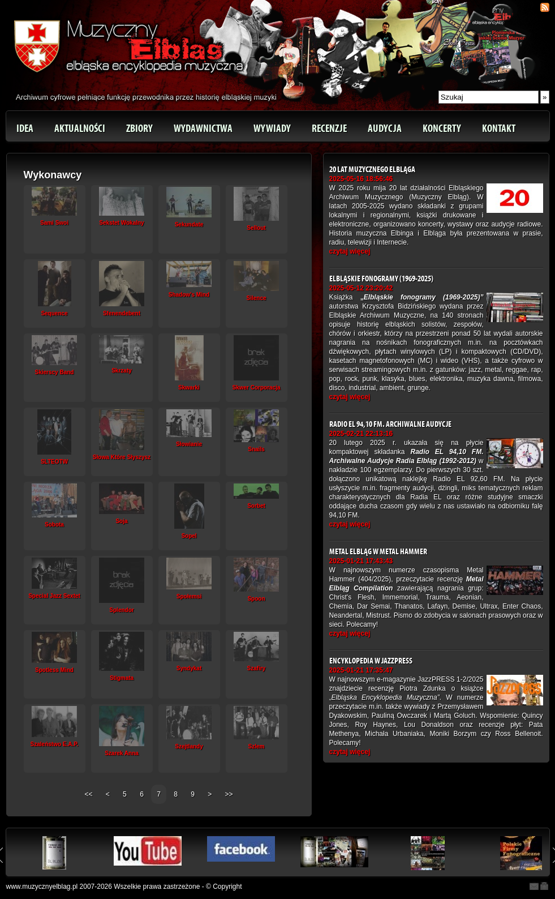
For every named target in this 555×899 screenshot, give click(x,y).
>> (229, 794)
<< (89, 794)
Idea (24, 128)
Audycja (385, 128)
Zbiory (139, 128)
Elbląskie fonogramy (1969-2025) (381, 279)
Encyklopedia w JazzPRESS (370, 661)
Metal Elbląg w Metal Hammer (378, 552)
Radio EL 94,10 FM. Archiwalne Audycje (390, 424)
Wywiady (272, 128)
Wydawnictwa (203, 128)
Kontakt (498, 128)
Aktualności (79, 128)
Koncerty (442, 128)
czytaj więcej (350, 251)
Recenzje (329, 128)
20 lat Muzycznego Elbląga (372, 169)
